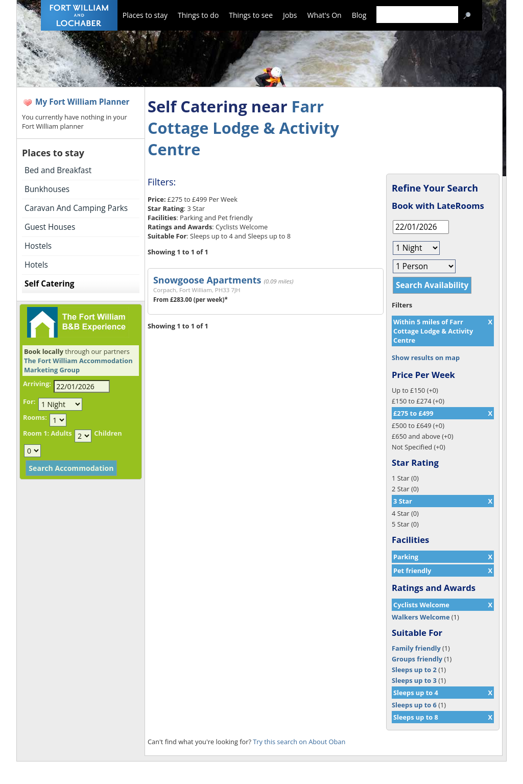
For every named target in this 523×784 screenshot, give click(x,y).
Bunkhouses (47, 189)
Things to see (251, 15)
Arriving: (37, 383)
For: (29, 401)
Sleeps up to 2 (414, 669)
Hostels (38, 246)
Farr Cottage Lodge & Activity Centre (243, 128)
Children (108, 433)
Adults (61, 433)
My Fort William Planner (82, 102)
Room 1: (36, 433)
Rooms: (35, 417)
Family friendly (416, 648)
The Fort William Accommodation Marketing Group (78, 365)
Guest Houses (50, 227)
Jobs (290, 15)
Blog (359, 15)
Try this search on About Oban (299, 741)
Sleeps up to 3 (414, 680)
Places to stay (145, 15)
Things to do (198, 15)
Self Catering (49, 283)
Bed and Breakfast (58, 170)
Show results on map (426, 357)
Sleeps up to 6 (414, 704)
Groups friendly (417, 658)
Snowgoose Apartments (207, 280)
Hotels (36, 264)
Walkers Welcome (420, 617)
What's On (324, 15)
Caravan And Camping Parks (76, 208)
